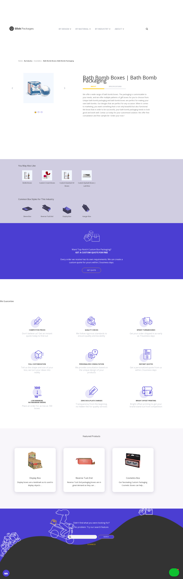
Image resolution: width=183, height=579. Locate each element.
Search (106, 537)
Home (20, 61)
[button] (6, 573)
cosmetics (38, 61)
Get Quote (91, 270)
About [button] (93, 86)
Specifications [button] (115, 86)
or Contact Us (92, 544)
